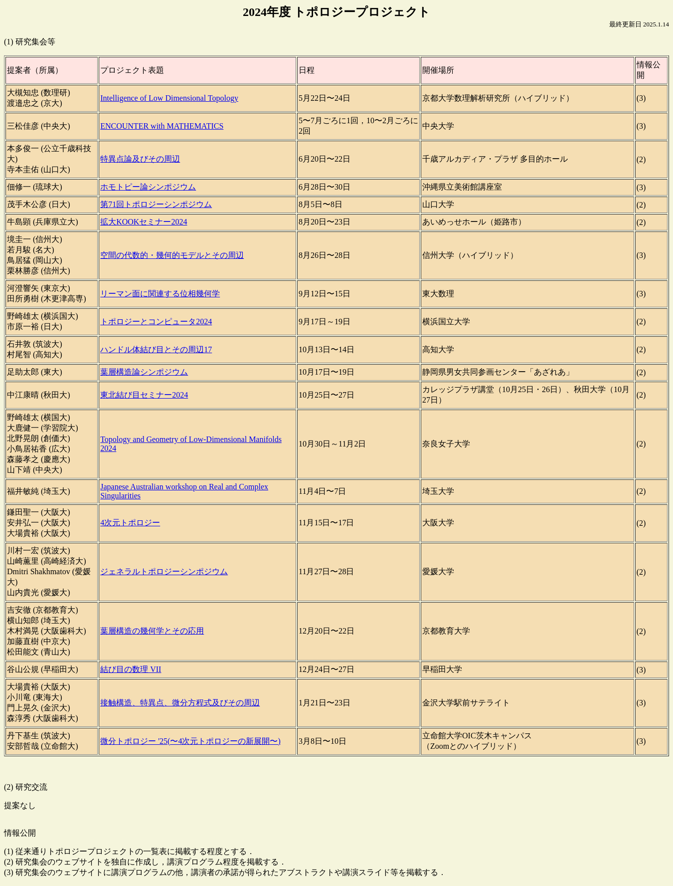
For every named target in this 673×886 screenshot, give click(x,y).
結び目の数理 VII (130, 669)
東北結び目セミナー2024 (144, 395)
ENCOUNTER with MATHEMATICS (161, 126)
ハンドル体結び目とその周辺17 (156, 349)
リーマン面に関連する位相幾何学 (160, 293)
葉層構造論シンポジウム (144, 372)
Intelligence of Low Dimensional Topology (169, 98)
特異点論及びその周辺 (140, 159)
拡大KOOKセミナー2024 (143, 222)
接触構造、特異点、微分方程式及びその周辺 (180, 702)
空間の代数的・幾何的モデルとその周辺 (172, 255)
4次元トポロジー (130, 522)
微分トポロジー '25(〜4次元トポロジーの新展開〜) (190, 741)
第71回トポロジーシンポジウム (156, 204)
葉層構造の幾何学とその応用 (152, 631)
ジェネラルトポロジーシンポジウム (164, 571)
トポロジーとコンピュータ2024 (156, 321)
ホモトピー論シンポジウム (148, 187)
